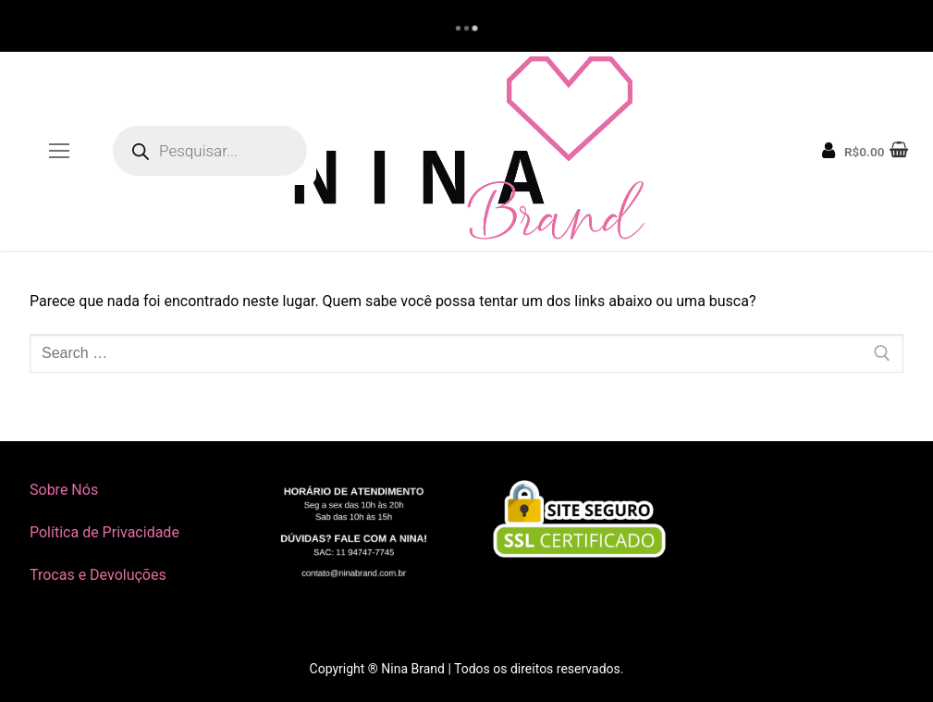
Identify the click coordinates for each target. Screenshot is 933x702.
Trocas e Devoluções (98, 575)
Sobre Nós (64, 490)
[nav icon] (59, 151)
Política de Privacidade (104, 532)
